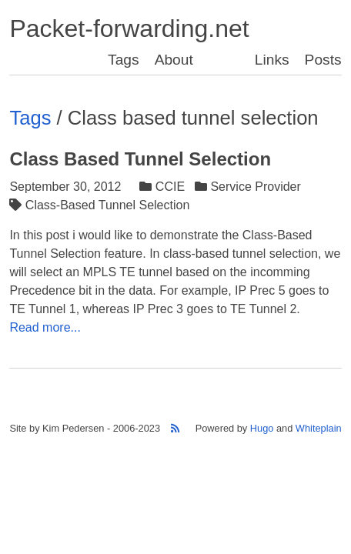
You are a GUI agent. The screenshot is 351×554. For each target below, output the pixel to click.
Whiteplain (319, 428)
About (174, 60)
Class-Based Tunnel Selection (100, 205)
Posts (323, 60)
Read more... (44, 327)
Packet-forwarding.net (129, 28)
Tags (123, 60)
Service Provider (249, 186)
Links (272, 60)
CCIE (163, 186)
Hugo (262, 428)
